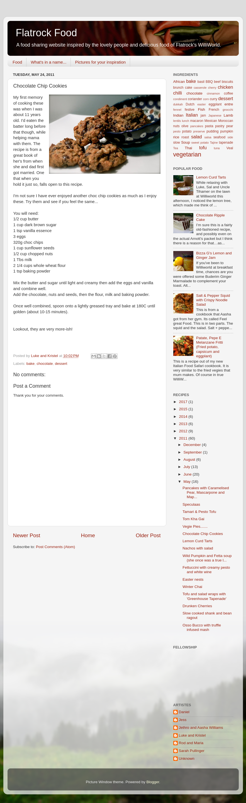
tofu (203, 147)
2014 (183, 416)
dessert (61, 363)
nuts (176, 126)
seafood (219, 137)
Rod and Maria (191, 743)
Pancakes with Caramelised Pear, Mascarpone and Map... (205, 492)
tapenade (226, 142)
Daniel (184, 712)
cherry (212, 87)
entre (229, 104)
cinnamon (213, 93)
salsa (207, 137)
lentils (177, 120)
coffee (228, 93)
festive (189, 110)
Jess (183, 720)
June (188, 474)
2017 (183, 402)
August (190, 459)
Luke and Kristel (192, 735)
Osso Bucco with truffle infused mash (201, 627)
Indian (178, 115)
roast (185, 137)
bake (30, 363)
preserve (199, 131)
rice (176, 137)
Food (17, 62)
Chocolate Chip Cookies (202, 534)
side (230, 137)
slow (176, 142)
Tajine (214, 142)
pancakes (196, 126)
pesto (177, 131)
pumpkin (226, 131)
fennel (177, 109)
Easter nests (192, 579)
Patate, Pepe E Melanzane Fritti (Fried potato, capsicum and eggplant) (209, 347)
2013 (183, 424)
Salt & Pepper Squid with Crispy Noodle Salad (213, 300)
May (188, 481)
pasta (209, 126)
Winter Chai (192, 587)
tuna (217, 148)
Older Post (148, 535)
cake (188, 88)
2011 (183, 438)
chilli (177, 92)
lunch (185, 120)
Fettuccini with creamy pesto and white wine (206, 569)
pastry (219, 126)
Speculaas (191, 504)
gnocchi (228, 109)
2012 (183, 431)
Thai (188, 148)
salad (196, 136)
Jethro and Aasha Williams (201, 727)
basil (201, 82)
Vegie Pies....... (195, 526)
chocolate (45, 363)
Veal (229, 148)
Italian (192, 114)
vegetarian (187, 154)
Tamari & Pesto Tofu (199, 512)
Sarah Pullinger (191, 751)
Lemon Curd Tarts (211, 177)
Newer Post (26, 535)
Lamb (228, 115)
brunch (178, 88)
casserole (200, 87)
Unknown (186, 758)
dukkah (178, 104)
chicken (225, 87)
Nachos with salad (197, 548)
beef (217, 82)
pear (229, 126)
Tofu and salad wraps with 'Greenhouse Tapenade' (204, 596)
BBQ (209, 82)
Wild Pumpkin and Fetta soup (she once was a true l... (207, 558)
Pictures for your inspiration (100, 62)
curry (213, 99)
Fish (201, 109)
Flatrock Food (46, 32)
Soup (185, 142)
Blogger (153, 782)
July (187, 467)
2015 (183, 409)
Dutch (190, 104)
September (193, 452)
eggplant (215, 104)
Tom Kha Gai (193, 519)
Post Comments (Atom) (55, 547)
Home (88, 535)
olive (184, 126)
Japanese (214, 115)
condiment (180, 99)
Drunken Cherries (197, 606)
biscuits (227, 82)
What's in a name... (48, 62)
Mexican (210, 121)
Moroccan (225, 121)
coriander (195, 99)
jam (203, 115)
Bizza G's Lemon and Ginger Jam (214, 255)
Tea (175, 148)
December (193, 445)
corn (206, 99)
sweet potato (200, 142)
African (179, 81)
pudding (212, 131)
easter (202, 104)
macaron (196, 121)
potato (187, 131)
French (214, 110)
